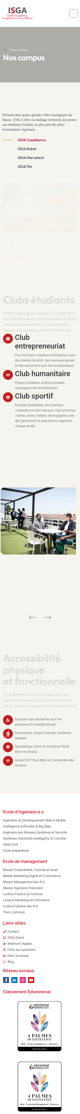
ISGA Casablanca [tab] (32, 140)
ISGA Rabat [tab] (27, 149)
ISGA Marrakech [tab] (31, 158)
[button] (32, 617)
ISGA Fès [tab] (25, 167)
